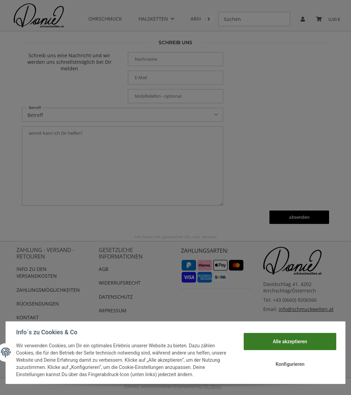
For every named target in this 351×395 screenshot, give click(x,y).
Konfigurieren (289, 364)
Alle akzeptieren (289, 341)
